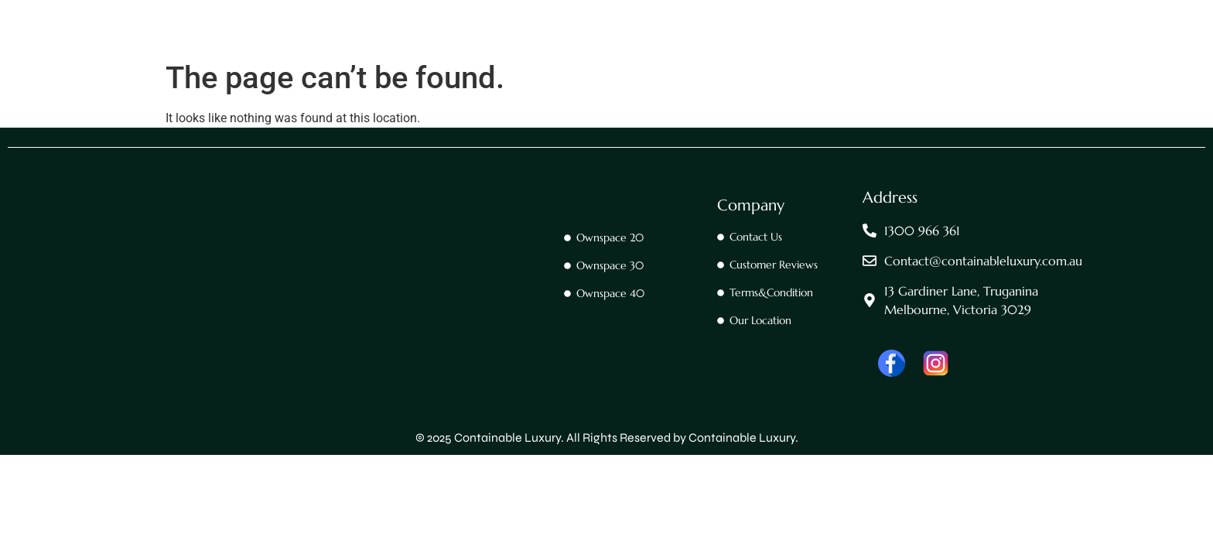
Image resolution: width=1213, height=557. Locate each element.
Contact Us (491, 50)
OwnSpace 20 (581, 50)
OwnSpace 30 (679, 50)
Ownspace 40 (775, 50)
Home (419, 50)
